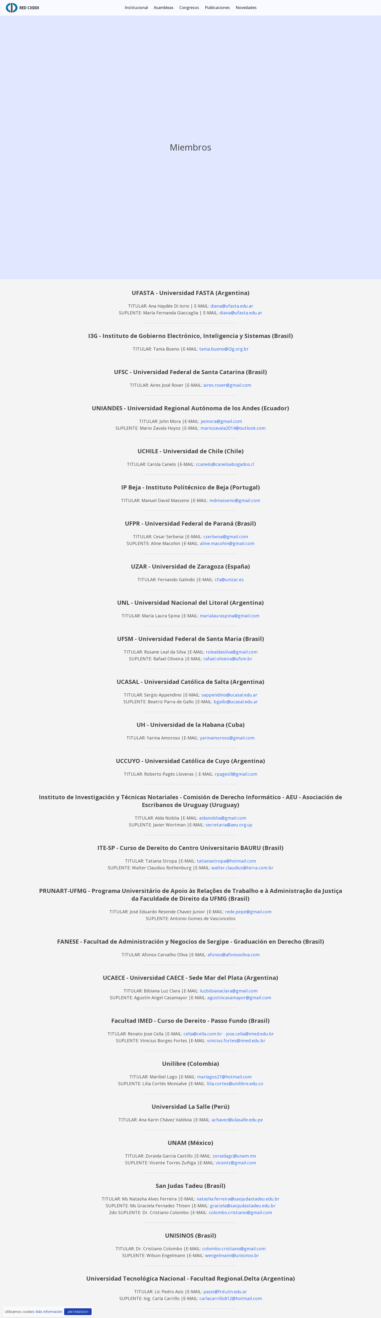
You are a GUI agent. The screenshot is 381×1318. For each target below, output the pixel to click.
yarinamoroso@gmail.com (227, 738)
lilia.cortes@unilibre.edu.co (235, 1083)
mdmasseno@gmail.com (234, 500)
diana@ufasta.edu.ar (231, 306)
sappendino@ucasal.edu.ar (229, 695)
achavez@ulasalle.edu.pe (237, 1120)
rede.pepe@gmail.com (248, 912)
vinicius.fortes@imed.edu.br (236, 1040)
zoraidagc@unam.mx (234, 1156)
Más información (48, 1311)
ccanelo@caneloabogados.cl (225, 464)
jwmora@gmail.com (221, 421)
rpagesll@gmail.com (236, 774)
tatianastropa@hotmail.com (226, 861)
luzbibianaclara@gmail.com (229, 991)
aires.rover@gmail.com (227, 385)
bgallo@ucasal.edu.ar (236, 702)
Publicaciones (217, 7)
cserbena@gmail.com (225, 536)
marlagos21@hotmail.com (224, 1077)
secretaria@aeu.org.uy (229, 825)
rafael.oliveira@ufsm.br (227, 659)
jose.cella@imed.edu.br (250, 1034)
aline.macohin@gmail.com (227, 543)
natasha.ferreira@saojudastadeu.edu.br (238, 1199)
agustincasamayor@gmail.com (239, 997)
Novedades (246, 7)
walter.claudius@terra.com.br (242, 868)
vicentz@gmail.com (236, 1163)
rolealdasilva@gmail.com (232, 652)
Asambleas (163, 7)
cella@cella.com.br (202, 1034)
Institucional (136, 7)
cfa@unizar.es (229, 579)
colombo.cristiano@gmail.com (240, 1212)
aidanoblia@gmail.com (222, 818)
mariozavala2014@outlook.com (233, 428)
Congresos (189, 7)
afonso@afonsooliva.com (234, 954)
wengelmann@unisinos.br (232, 1255)
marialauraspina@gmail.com (230, 616)
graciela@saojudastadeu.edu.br (243, 1206)
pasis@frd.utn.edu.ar (225, 1291)
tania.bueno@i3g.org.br (224, 349)
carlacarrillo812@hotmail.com (230, 1298)
